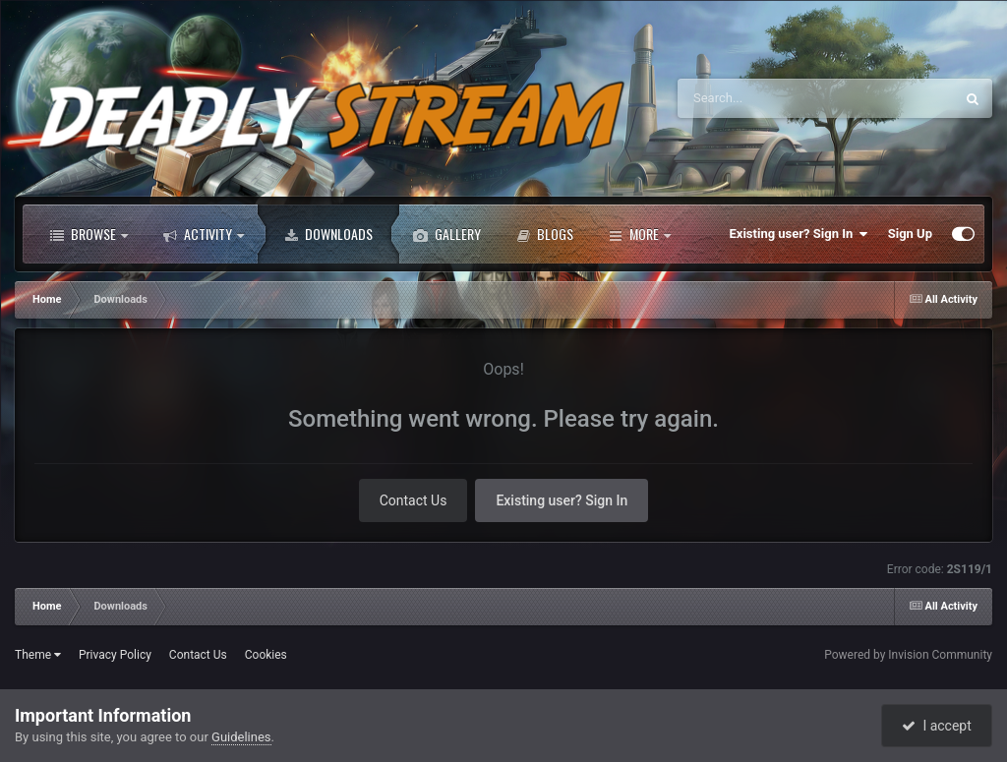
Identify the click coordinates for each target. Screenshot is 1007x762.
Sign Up (910, 233)
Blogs (545, 234)
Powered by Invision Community (908, 655)
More (639, 234)
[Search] (784, 98)
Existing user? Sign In (799, 234)
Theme (38, 655)
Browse (89, 234)
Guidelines (241, 737)
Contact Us (413, 500)
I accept (936, 725)
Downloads (328, 234)
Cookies (266, 655)
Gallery (447, 234)
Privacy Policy (115, 655)
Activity (204, 234)
